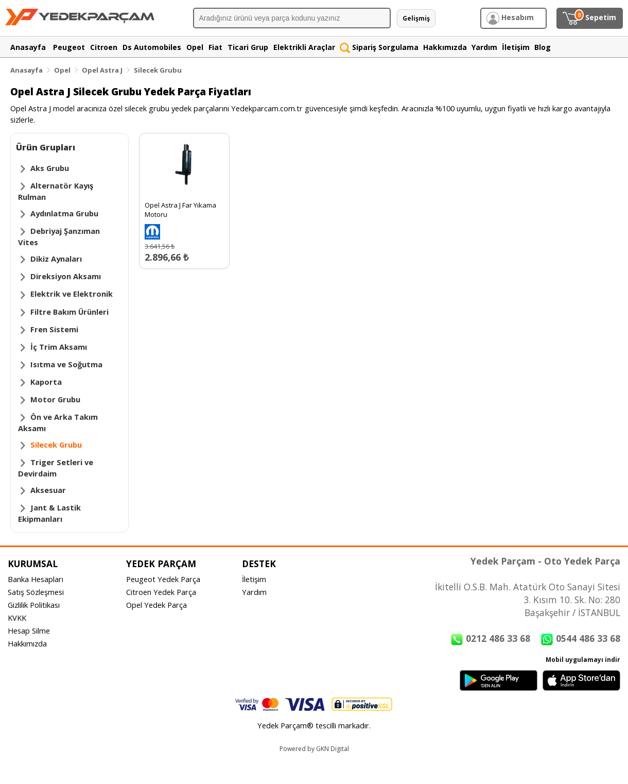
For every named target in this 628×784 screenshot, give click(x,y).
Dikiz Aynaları (56, 258)
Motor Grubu (55, 399)
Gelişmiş (416, 18)
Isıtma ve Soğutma (66, 364)
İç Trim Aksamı (58, 347)
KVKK (17, 617)
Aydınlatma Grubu (64, 213)
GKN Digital (332, 748)
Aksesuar (48, 490)
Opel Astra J (102, 70)
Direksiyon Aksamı (65, 276)
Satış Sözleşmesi (36, 592)
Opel (62, 70)
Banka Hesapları (35, 579)
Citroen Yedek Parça (161, 592)
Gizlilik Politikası (34, 605)
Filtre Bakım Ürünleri (69, 311)
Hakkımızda (27, 643)
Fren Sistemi (54, 329)
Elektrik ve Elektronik (71, 293)
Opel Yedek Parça (156, 605)
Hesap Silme (29, 630)
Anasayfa (26, 70)
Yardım (254, 592)
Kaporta (46, 382)
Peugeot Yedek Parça (163, 579)
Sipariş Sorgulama (379, 47)
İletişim (254, 579)
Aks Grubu (49, 168)
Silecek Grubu (158, 70)
